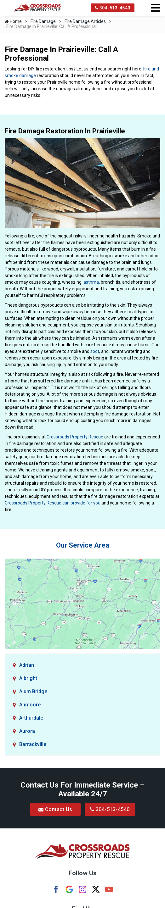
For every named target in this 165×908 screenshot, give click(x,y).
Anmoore (30, 705)
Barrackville (32, 744)
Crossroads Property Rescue (75, 436)
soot (94, 351)
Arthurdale (31, 718)
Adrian (26, 665)
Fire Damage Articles (85, 21)
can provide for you (81, 502)
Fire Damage (43, 21)
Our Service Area (82, 545)
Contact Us (55, 809)
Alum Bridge (33, 691)
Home (13, 21)
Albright (28, 678)
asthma (91, 282)
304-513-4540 (112, 7)
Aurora (27, 731)
